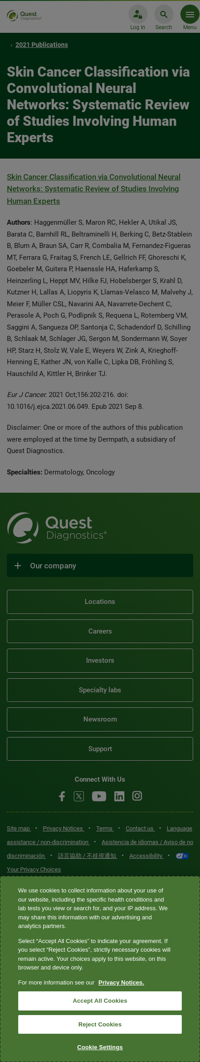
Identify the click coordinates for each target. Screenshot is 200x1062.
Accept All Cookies (100, 1000)
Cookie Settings (100, 1047)
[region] (100, 969)
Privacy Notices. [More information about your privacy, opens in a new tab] (121, 982)
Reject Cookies (100, 1024)
